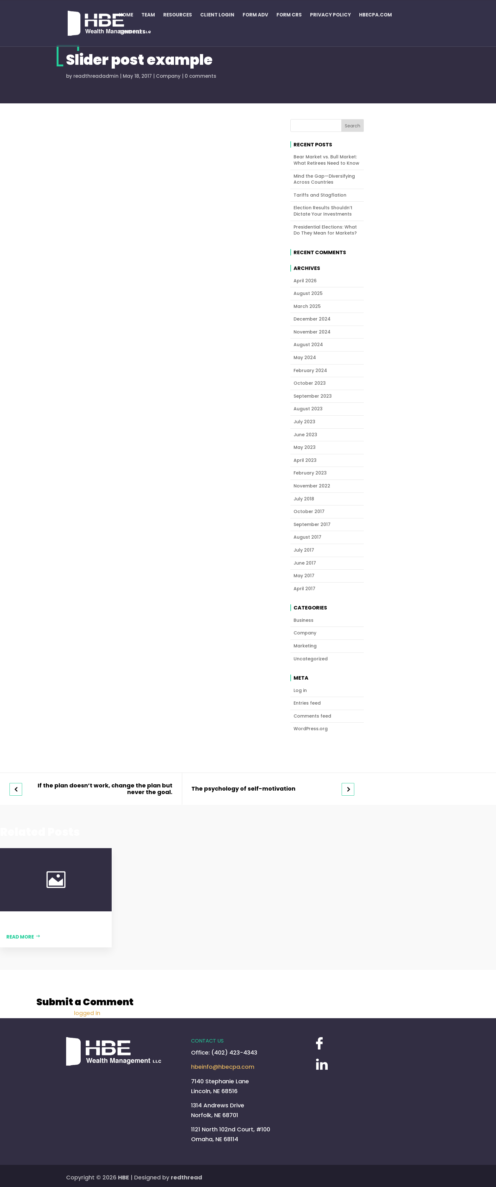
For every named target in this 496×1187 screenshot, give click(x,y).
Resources (177, 15)
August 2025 (308, 294)
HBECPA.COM (375, 15)
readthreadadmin (96, 76)
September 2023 (313, 396)
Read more (20, 936)
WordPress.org (311, 729)
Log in (300, 691)
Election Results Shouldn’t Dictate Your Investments (323, 211)
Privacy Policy (330, 15)
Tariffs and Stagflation (320, 195)
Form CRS (289, 15)
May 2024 (305, 358)
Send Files (132, 32)
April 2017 (304, 589)
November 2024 (312, 332)
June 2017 (305, 563)
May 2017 (304, 576)
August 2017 (307, 537)
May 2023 (305, 447)
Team (148, 15)
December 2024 (312, 319)
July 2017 (304, 550)
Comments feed (312, 716)
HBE (123, 1177)
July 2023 (304, 422)
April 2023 (305, 460)
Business (303, 620)
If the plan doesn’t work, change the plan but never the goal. (105, 788)
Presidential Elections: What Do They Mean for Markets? (325, 230)
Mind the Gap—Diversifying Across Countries (324, 179)
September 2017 (312, 525)
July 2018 (304, 499)
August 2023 (308, 409)
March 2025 (307, 306)
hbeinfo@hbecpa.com (222, 1067)
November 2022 (312, 486)
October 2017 (309, 512)
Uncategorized (311, 659)
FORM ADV (255, 15)
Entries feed (307, 703)
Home (126, 15)
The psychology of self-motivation (243, 789)
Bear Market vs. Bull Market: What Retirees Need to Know (326, 160)
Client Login (217, 15)
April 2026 (305, 281)
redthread (186, 1177)
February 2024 (310, 371)
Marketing (305, 646)
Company (168, 76)
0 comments (200, 76)
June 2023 (305, 435)
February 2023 (310, 473)
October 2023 (310, 383)
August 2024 (308, 345)
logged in (87, 1013)
